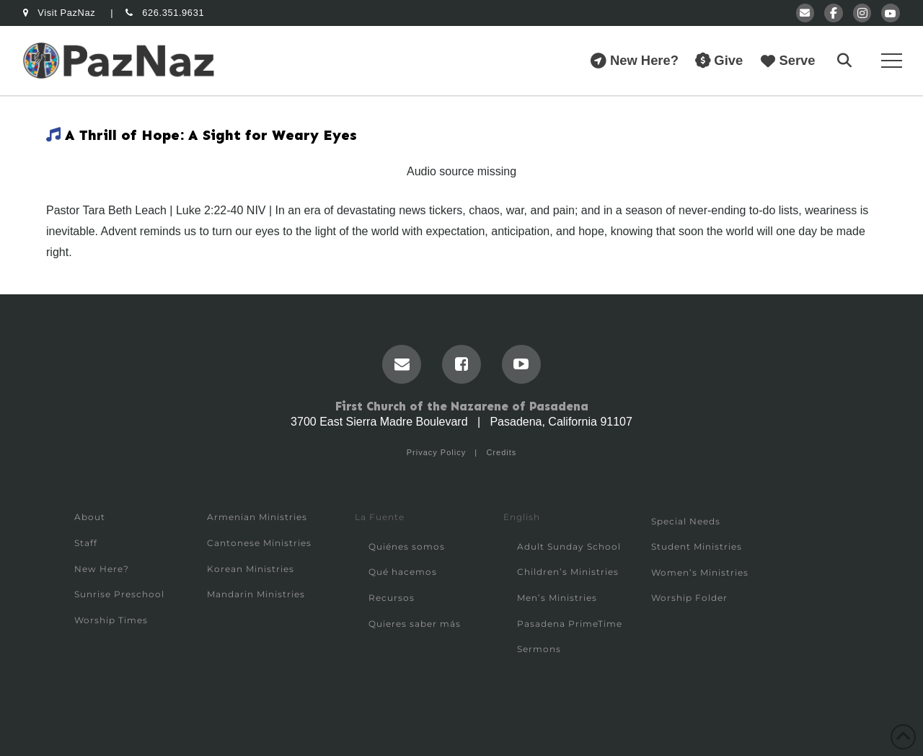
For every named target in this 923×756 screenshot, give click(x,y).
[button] (844, 60)
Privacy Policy (436, 452)
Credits (501, 452)
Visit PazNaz (60, 12)
